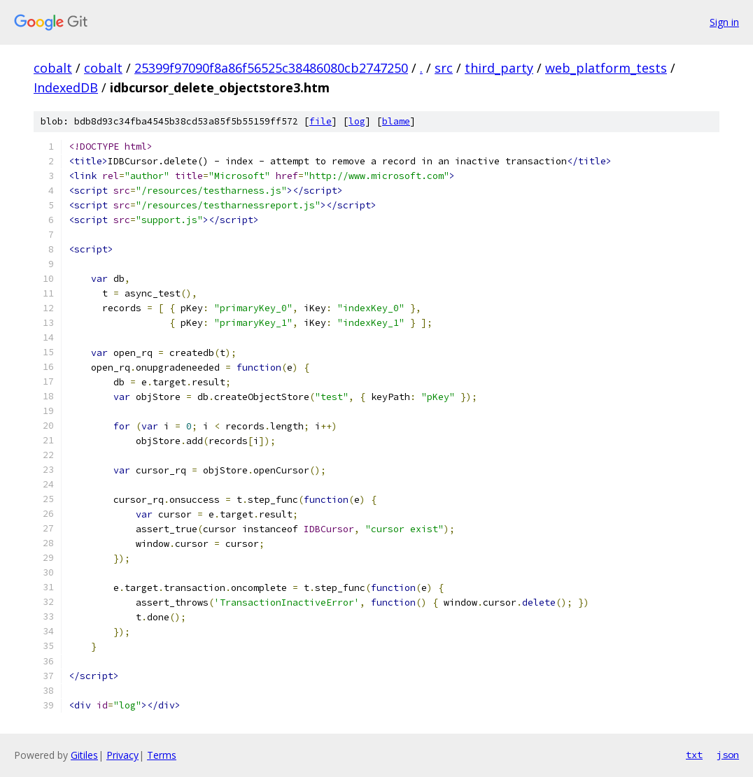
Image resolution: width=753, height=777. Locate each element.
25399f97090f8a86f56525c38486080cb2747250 (271, 67)
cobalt (53, 67)
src (444, 67)
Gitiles (84, 755)
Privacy (122, 755)
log (357, 121)
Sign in (724, 22)
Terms (161, 755)
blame (396, 121)
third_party (499, 67)
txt (694, 754)
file (320, 121)
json (728, 754)
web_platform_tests (606, 67)
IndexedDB (66, 87)
